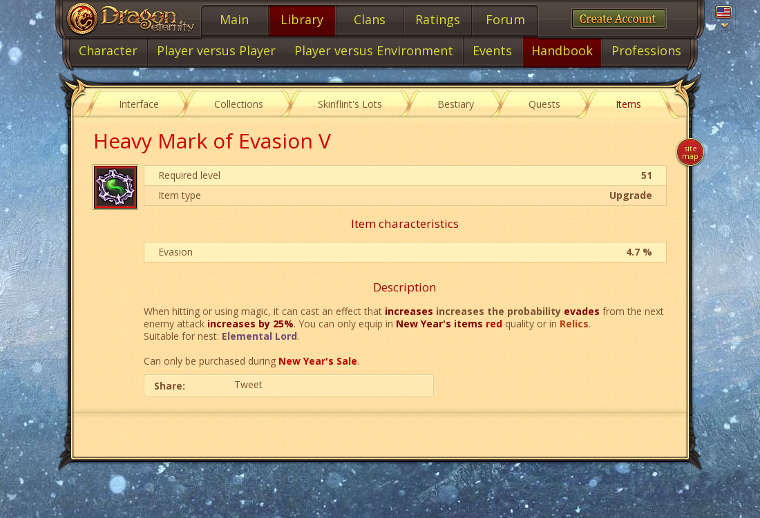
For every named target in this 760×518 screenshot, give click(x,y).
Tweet (248, 384)
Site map (690, 152)
